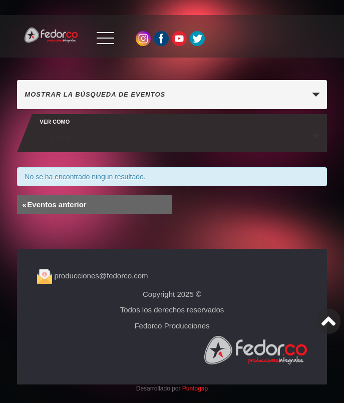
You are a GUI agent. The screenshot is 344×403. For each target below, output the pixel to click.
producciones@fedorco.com (92, 275)
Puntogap (195, 388)
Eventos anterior (54, 204)
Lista (55, 137)
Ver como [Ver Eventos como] (55, 122)
